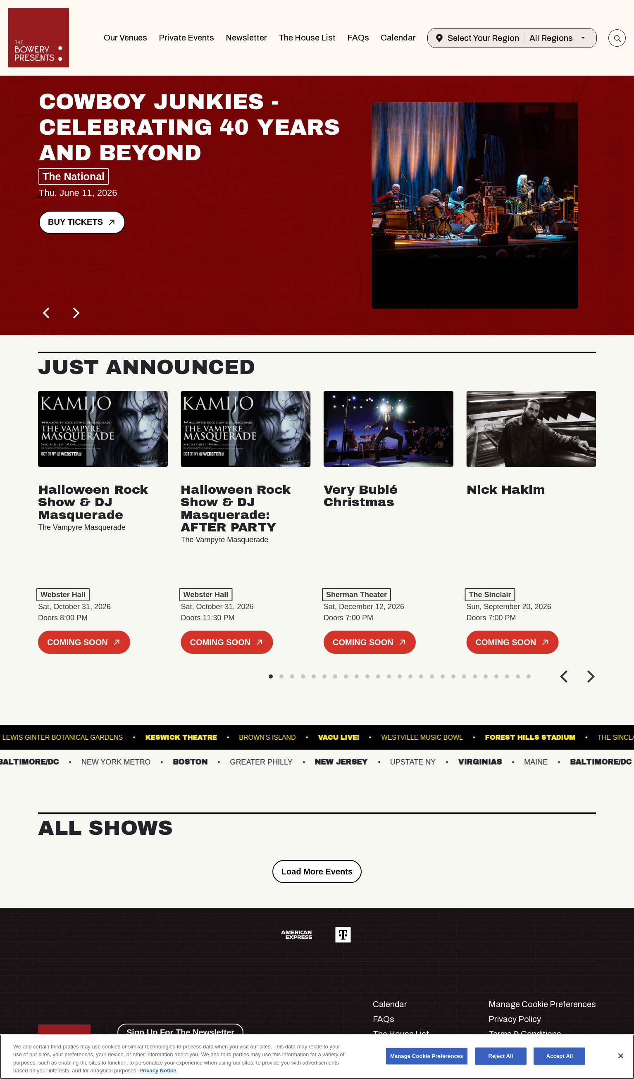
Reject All (500, 1056)
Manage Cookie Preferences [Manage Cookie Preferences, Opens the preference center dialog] (426, 1056)
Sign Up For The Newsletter (180, 1032)
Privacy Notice (157, 1070)
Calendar (398, 37)
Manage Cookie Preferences (542, 1004)
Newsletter (246, 37)
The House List (307, 37)
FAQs (358, 37)
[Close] (621, 1056)
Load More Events (317, 871)
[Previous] (47, 313)
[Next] (75, 313)
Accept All (559, 1056)
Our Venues (125, 37)
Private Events (186, 37)
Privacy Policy (515, 1019)
